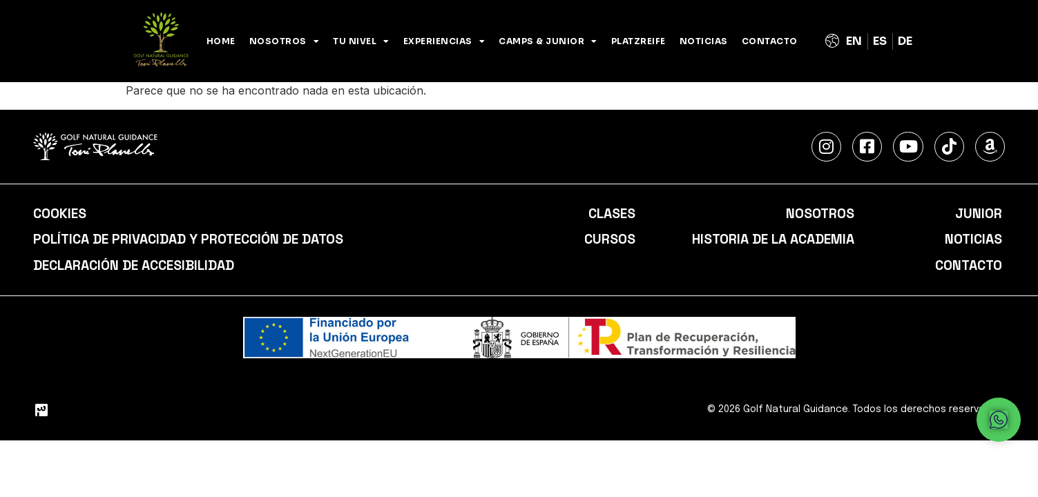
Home (221, 41)
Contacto (770, 41)
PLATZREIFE (638, 41)
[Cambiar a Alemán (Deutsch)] (905, 41)
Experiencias (444, 41)
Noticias (704, 41)
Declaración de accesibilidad (138, 266)
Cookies (61, 214)
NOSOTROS (284, 41)
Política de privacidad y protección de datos (194, 240)
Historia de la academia (769, 240)
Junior (978, 214)
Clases (610, 214)
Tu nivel (361, 41)
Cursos (609, 240)
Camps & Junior (548, 41)
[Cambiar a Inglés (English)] (854, 41)
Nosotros (818, 214)
